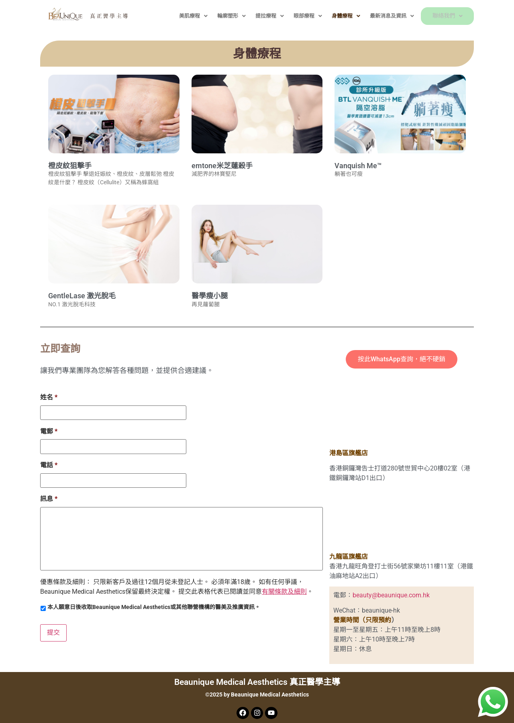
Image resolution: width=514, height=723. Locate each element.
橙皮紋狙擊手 (70, 165)
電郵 (48, 431)
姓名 (48, 397)
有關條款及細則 (284, 592)
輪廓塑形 (219, 16)
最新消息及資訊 (379, 16)
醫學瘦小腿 (210, 295)
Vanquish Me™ (358, 165)
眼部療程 (295, 16)
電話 (48, 464)
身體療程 (333, 16)
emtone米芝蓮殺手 (222, 165)
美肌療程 (181, 16)
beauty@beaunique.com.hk (391, 595)
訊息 (48, 498)
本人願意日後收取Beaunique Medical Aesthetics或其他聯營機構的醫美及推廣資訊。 (153, 607)
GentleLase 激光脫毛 (82, 295)
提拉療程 (257, 16)
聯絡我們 (441, 16)
